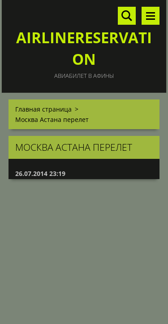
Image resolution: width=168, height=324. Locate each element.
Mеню (150, 16)
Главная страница (43, 109)
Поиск (127, 16)
